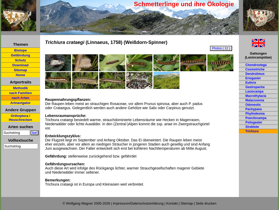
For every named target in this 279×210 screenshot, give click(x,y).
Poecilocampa (255, 118)
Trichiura (252, 131)
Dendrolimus (254, 74)
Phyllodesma (255, 113)
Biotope (20, 50)
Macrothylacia (255, 96)
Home (20, 75)
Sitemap (20, 70)
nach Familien (20, 93)
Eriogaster (253, 78)
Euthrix (250, 82)
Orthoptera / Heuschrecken (20, 118)
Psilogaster (253, 122)
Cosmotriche (254, 69)
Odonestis (253, 105)
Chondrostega (255, 65)
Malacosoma (254, 100)
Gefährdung (20, 55)
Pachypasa (253, 109)
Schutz (20, 60)
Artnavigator (20, 103)
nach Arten (20, 98)
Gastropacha (254, 87)
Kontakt (172, 203)
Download (20, 65)
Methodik (20, 88)
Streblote (252, 127)
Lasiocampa (254, 91)
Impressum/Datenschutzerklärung (138, 203)
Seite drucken (206, 203)
